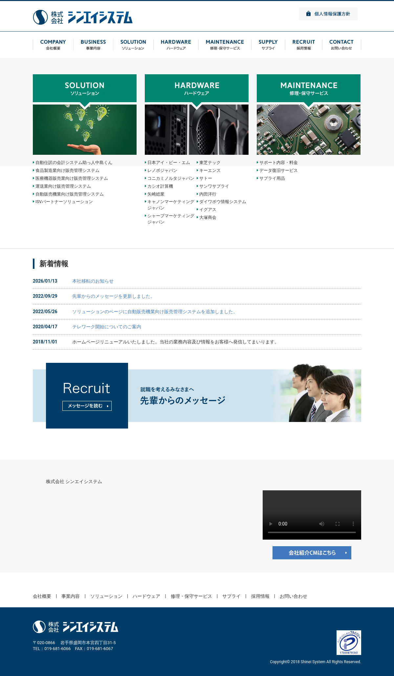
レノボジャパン (162, 170)
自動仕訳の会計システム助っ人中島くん (73, 162)
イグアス (207, 209)
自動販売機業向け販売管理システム (69, 194)
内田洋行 (207, 194)
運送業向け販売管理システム (63, 186)
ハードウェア (146, 596)
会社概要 (42, 596)
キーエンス (210, 170)
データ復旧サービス (278, 170)
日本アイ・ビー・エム (168, 162)
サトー (205, 178)
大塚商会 (207, 217)
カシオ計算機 (160, 186)
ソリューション (106, 596)
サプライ (231, 596)
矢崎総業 (155, 194)
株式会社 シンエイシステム (74, 481)
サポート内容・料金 (278, 162)
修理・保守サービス (191, 596)
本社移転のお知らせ (93, 281)
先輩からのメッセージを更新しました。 (113, 296)
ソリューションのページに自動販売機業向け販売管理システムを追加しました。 (155, 311)
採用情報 (260, 596)
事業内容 (70, 596)
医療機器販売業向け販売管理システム (71, 178)
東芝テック (210, 162)
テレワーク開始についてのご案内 (106, 326)
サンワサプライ (214, 186)
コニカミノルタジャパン (170, 178)
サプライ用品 (272, 178)
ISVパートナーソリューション (64, 201)
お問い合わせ (293, 596)
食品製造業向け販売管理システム (67, 170)
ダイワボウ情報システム (222, 201)
